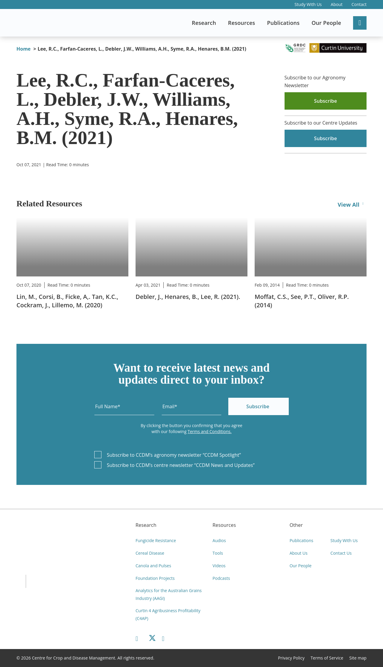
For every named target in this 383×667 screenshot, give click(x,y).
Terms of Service (327, 658)
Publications (301, 540)
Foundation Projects (155, 578)
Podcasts (221, 578)
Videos (218, 565)
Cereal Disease (150, 553)
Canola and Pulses (153, 565)
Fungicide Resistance (156, 540)
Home (23, 49)
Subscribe (257, 406)
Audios (219, 540)
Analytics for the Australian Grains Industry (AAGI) (169, 594)
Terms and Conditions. (210, 431)
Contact (359, 4)
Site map (358, 658)
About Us (299, 553)
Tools (217, 553)
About (336, 4)
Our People (301, 565)
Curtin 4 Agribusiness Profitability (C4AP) (168, 614)
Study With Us (308, 4)
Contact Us (341, 553)
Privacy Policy (291, 658)
